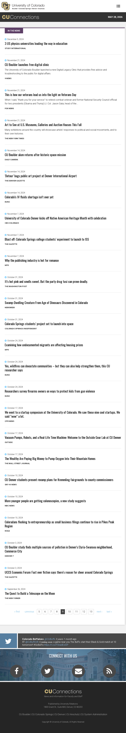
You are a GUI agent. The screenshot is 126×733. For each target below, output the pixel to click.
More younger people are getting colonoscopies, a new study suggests (45, 500)
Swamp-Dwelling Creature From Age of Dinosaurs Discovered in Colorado (46, 302)
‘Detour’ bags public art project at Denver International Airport (41, 175)
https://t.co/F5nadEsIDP (56, 644)
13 (91, 611)
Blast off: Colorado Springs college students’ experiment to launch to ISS (47, 239)
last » (109, 611)
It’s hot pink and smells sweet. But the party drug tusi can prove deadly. (46, 281)
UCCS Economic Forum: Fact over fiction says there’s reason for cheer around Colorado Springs (59, 572)
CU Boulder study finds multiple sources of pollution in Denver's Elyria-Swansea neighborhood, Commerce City (58, 549)
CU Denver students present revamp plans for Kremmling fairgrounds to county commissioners (59, 479)
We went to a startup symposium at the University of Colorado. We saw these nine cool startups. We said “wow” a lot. (62, 414)
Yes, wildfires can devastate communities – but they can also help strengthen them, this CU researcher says (57, 368)
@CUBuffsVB (31, 642)
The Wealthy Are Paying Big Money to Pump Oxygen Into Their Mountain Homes (50, 458)
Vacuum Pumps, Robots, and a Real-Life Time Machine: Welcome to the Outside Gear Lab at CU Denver (63, 437)
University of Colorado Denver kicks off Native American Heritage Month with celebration (55, 218)
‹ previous (29, 611)
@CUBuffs (49, 639)
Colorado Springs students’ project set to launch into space (39, 323)
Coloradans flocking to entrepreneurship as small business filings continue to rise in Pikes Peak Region (59, 524)
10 (69, 611)
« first (17, 611)
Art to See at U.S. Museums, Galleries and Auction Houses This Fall (43, 124)
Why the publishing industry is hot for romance (32, 260)
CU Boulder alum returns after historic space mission (35, 154)
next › (99, 611)
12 (83, 611)
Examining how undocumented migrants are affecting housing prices (44, 344)
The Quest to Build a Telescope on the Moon (30, 593)
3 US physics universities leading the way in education (36, 43)
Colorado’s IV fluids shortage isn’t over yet (29, 197)
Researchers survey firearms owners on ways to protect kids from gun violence (50, 391)
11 (76, 611)
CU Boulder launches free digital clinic (27, 64)
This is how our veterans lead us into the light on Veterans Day (40, 94)
